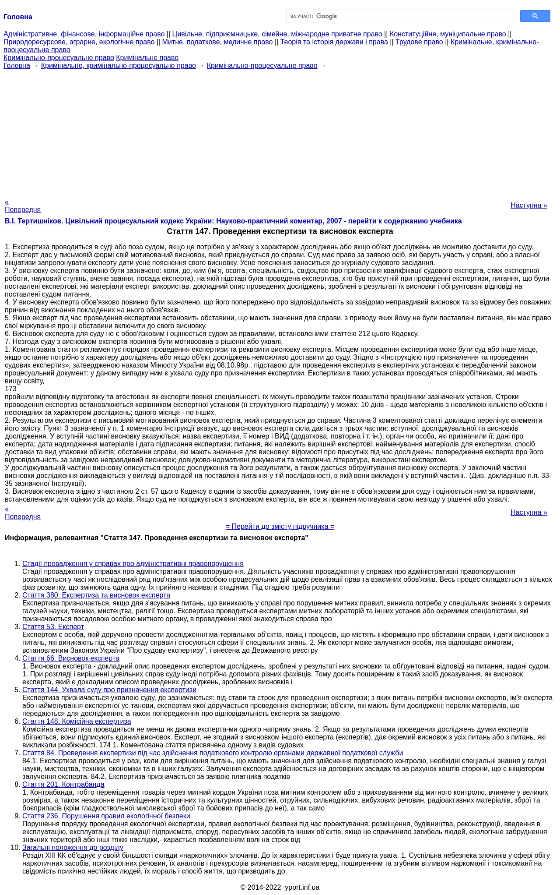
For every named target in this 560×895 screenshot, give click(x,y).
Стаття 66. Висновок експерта (70, 658)
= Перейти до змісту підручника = (280, 526)
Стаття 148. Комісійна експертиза (76, 721)
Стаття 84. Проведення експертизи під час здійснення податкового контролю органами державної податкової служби (212, 753)
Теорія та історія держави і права (334, 42)
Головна (17, 65)
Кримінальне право (147, 57)
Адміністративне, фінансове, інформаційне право (84, 34)
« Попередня (23, 205)
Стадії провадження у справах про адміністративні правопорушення (133, 563)
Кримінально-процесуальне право (59, 57)
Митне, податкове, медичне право (217, 42)
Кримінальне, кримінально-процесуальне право (118, 65)
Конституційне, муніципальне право (448, 34)
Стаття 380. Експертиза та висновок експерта (96, 595)
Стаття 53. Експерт (53, 626)
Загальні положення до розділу (72, 847)
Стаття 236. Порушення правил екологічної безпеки (106, 816)
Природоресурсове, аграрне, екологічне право (79, 42)
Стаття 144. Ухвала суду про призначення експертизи (109, 689)
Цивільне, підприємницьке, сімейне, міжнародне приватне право (277, 34)
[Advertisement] (280, 131)
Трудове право (419, 42)
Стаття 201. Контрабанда (63, 784)
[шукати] (399, 16)
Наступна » (529, 205)
